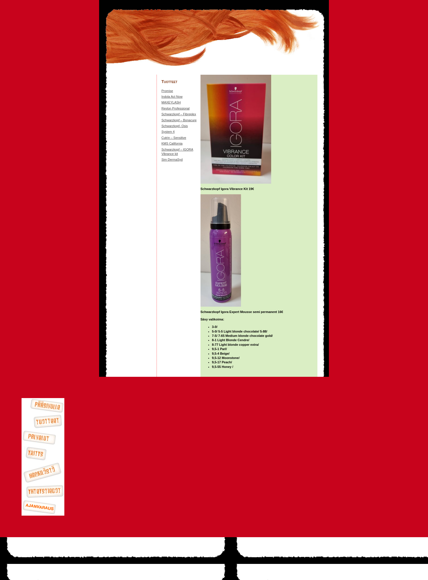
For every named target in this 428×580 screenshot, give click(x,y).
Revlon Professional (175, 108)
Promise (167, 91)
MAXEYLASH (171, 102)
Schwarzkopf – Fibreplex (178, 114)
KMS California (171, 143)
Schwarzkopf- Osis (174, 126)
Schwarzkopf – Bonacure (178, 120)
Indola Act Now (171, 96)
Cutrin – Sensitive (173, 137)
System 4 (168, 131)
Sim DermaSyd (172, 159)
